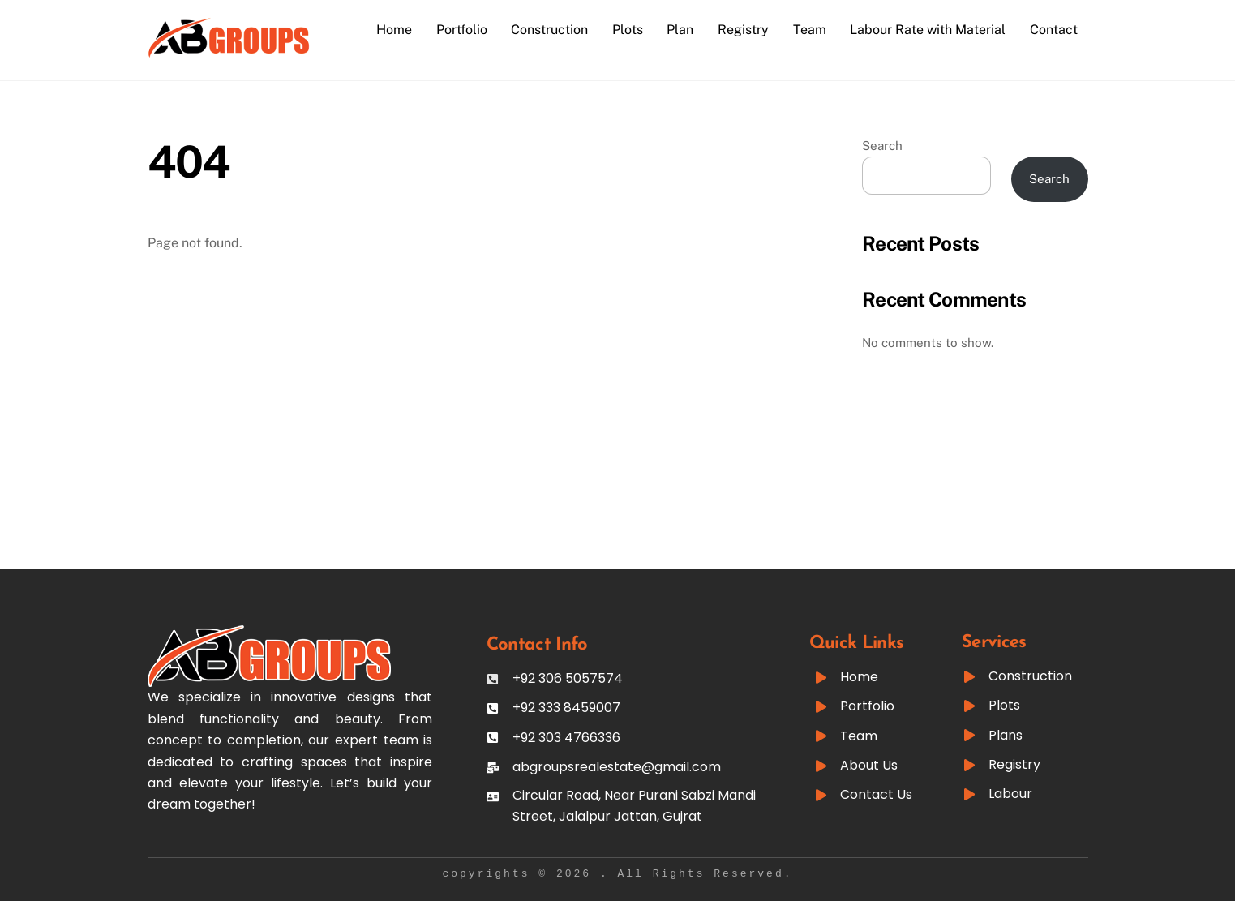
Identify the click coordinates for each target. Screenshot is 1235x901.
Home (394, 29)
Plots (627, 29)
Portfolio (461, 29)
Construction (549, 29)
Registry (743, 29)
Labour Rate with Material (928, 29)
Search (882, 145)
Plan (680, 29)
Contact (1054, 29)
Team (809, 29)
